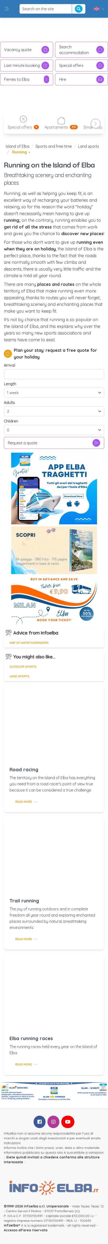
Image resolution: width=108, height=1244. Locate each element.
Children (11, 421)
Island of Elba (17, 146)
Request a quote (54, 443)
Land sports (88, 146)
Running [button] (21, 152)
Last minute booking (26, 65)
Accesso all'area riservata (25, 1230)
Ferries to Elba (26, 79)
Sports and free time (54, 146)
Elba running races (31, 1038)
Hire (81, 79)
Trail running (24, 901)
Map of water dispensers (29, 643)
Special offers (81, 65)
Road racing (24, 769)
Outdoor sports (23, 666)
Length (10, 383)
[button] (7, 9)
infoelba (11, 1225)
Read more (26, 802)
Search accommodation (81, 49)
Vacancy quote (26, 50)
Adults (9, 402)
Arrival (9, 365)
